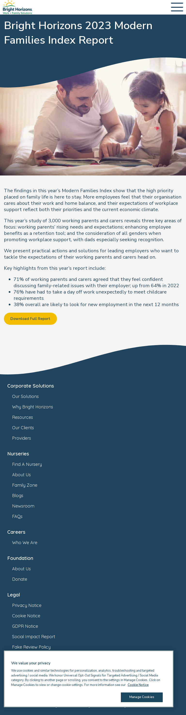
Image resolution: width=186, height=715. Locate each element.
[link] (17, 7)
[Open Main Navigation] (177, 7)
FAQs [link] (22, 516)
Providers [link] (26, 438)
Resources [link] (27, 417)
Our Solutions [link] (30, 396)
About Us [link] (26, 474)
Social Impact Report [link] (38, 636)
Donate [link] (24, 579)
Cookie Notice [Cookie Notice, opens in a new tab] (138, 685)
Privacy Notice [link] (31, 605)
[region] (88, 679)
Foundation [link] (20, 558)
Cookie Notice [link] (31, 616)
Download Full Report (30, 318)
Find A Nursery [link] (32, 464)
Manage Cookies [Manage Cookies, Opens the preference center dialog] (141, 697)
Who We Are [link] (29, 542)
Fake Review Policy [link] (36, 647)
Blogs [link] (22, 495)
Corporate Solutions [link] (30, 386)
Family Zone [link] (29, 485)
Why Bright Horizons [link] (37, 407)
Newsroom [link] (28, 506)
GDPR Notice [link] (30, 626)
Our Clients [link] (28, 427)
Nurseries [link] (18, 454)
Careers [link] (16, 532)
